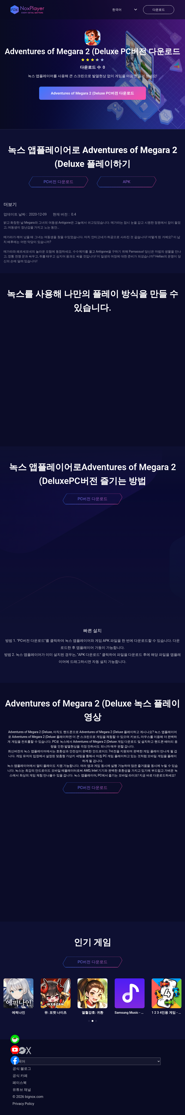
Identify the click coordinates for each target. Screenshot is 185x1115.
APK (126, 181)
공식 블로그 (22, 1069)
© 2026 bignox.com (28, 1097)
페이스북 (20, 1083)
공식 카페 (20, 1076)
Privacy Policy (23, 1104)
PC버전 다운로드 (58, 181)
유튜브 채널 (22, 1090)
